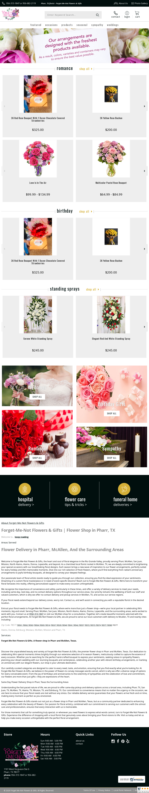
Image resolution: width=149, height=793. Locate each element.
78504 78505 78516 (42, 625)
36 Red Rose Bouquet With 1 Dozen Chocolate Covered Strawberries (38, 119)
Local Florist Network (122, 790)
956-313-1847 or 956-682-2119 (21, 3)
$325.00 (38, 130)
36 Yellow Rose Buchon (111, 118)
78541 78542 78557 (76, 625)
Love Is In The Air (37, 182)
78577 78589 (106, 625)
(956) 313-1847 (36, 614)
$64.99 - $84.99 (111, 194)
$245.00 (38, 350)
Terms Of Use (89, 790)
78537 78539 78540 (59, 625)
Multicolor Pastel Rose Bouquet (111, 182)
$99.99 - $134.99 (38, 194)
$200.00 (111, 130)
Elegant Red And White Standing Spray (111, 338)
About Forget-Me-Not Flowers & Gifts (22, 523)
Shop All (84, 68)
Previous (4, 106)
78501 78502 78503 (25, 625)
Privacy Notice (104, 790)
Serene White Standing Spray (37, 338)
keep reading (22, 537)
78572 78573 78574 (92, 625)
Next (145, 106)
